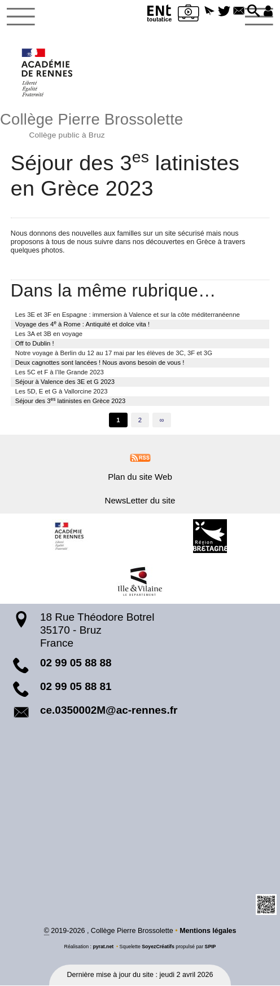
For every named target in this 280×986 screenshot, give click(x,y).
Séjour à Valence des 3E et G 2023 (65, 382)
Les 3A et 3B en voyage (48, 334)
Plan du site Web (140, 477)
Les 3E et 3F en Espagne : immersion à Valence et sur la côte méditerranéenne (127, 315)
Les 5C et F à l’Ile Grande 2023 (59, 372)
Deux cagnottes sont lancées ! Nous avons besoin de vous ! (100, 363)
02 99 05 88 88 (76, 664)
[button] (207, 11)
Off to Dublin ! (34, 344)
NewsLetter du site (140, 501)
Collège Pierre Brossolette (140, 124)
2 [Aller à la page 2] (140, 420)
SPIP (210, 947)
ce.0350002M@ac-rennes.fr (109, 711)
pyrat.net (103, 947)
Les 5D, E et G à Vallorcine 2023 (61, 391)
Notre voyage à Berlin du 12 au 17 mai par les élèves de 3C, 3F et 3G (113, 353)
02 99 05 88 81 (76, 687)
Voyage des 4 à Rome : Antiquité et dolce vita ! (82, 324)
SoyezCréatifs (158, 947)
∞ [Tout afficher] (162, 420)
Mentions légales (208, 931)
